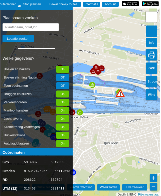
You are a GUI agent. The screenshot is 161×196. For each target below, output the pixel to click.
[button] (120, 93)
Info (151, 42)
